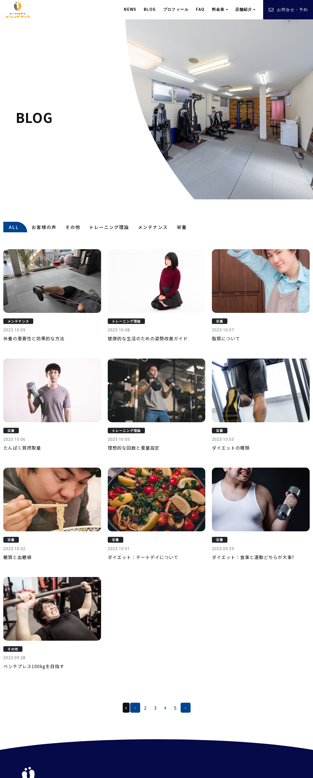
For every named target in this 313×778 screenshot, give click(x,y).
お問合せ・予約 (288, 9)
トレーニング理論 (109, 227)
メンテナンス (153, 227)
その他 (72, 227)
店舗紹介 (243, 9)
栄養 (182, 227)
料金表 (218, 9)
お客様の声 (44, 227)
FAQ (200, 9)
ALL (14, 227)
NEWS (130, 9)
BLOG (150, 9)
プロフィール (176, 9)
